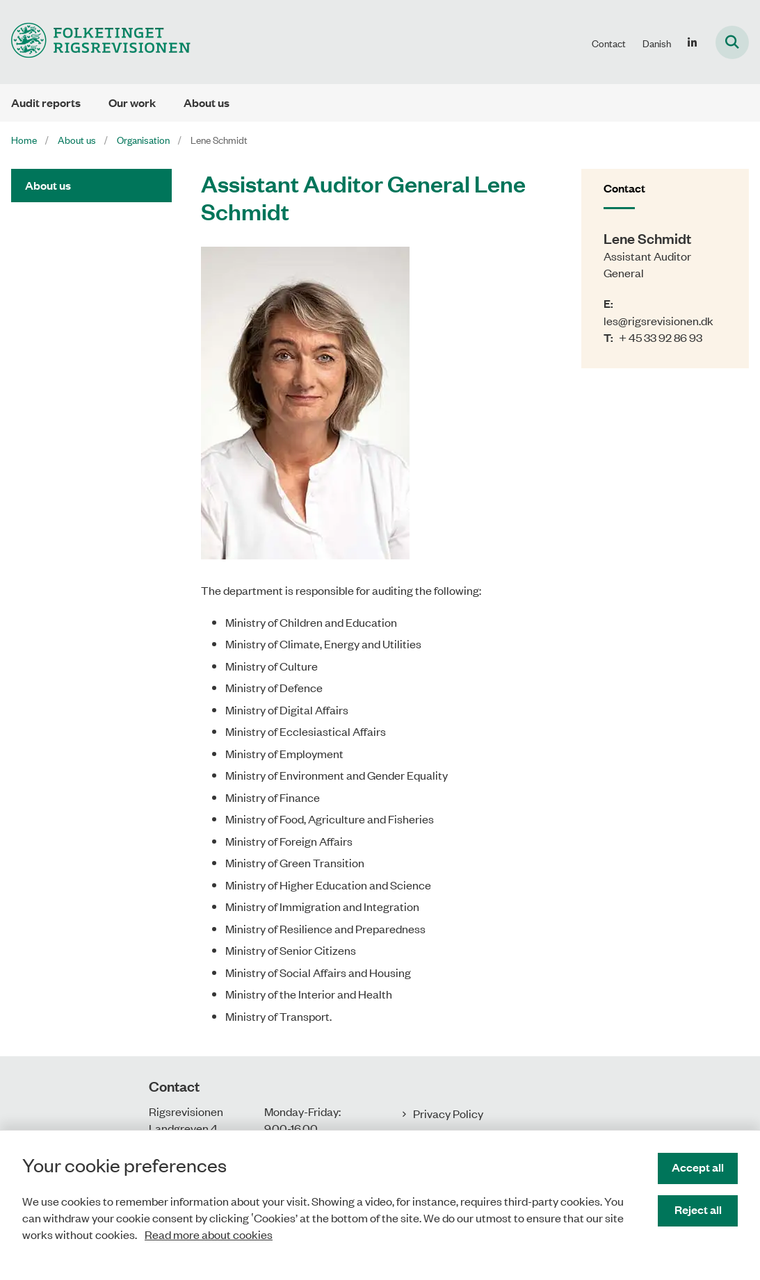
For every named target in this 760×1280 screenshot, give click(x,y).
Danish (656, 43)
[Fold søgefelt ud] (732, 42)
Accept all (698, 1167)
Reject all (698, 1209)
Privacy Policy (448, 1113)
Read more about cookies (209, 1234)
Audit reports (46, 102)
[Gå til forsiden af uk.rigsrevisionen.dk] (95, 42)
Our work (132, 102)
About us (206, 102)
